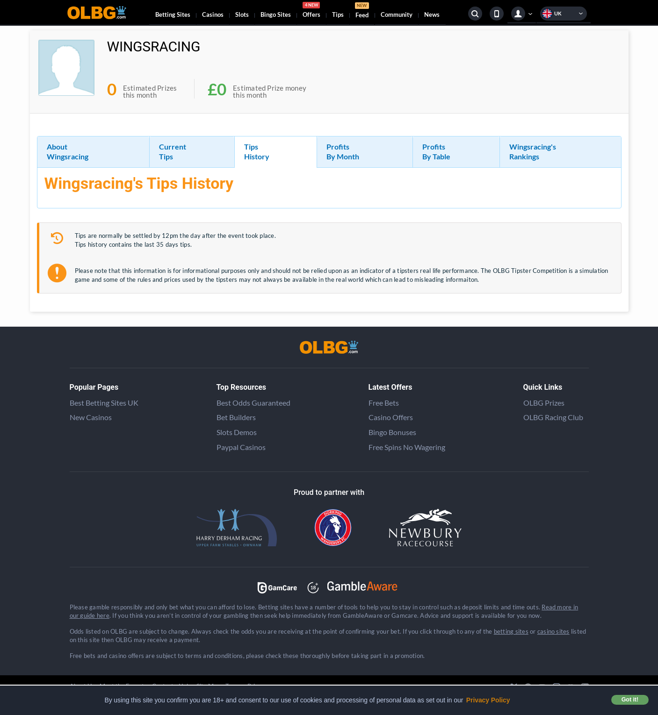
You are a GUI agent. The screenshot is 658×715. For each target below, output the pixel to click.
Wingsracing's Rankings (532, 151)
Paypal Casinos (241, 447)
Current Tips (172, 151)
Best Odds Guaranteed (253, 402)
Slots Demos (237, 432)
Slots (242, 14)
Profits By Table (436, 151)
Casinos (213, 14)
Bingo (275, 14)
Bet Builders (236, 417)
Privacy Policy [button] (488, 700)
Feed (362, 11)
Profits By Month (342, 151)
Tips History (256, 151)
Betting (172, 14)
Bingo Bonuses (392, 432)
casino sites (553, 631)
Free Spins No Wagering (407, 447)
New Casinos (91, 417)
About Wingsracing (67, 151)
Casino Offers (391, 417)
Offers (311, 11)
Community (396, 14)
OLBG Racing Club (553, 417)
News (432, 14)
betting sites (511, 631)
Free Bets (384, 402)
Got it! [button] (630, 699)
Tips (338, 14)
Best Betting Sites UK (104, 402)
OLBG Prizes (543, 402)
